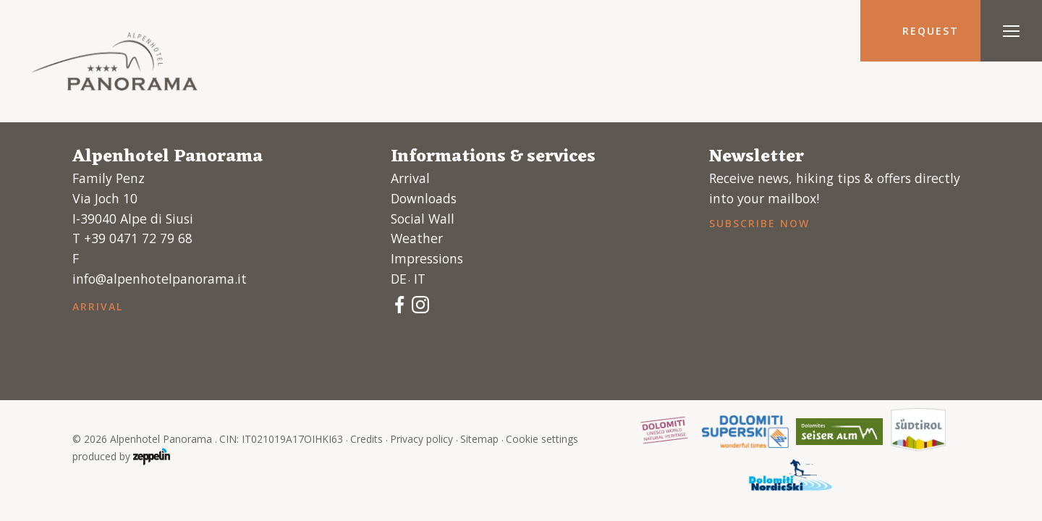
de (399, 278)
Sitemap (479, 439)
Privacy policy (421, 439)
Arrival (97, 306)
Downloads (424, 198)
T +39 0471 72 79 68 (132, 238)
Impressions (427, 258)
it (419, 278)
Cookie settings (542, 439)
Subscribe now (759, 223)
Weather (417, 238)
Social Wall (422, 218)
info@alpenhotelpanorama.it (159, 278)
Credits (366, 439)
